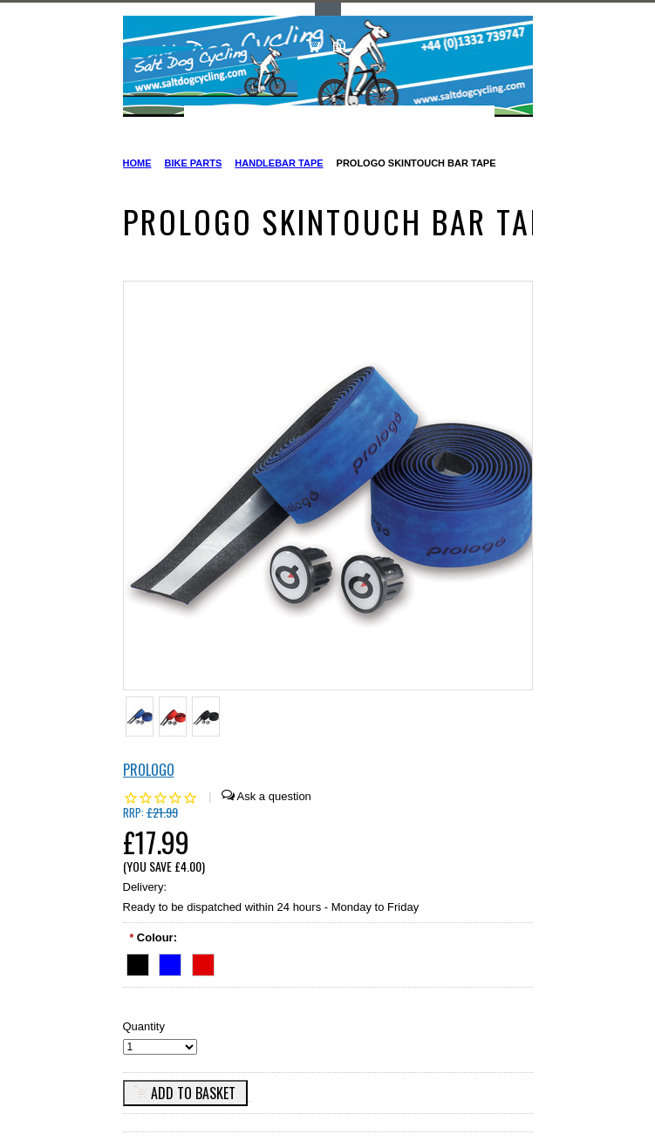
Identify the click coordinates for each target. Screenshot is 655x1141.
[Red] (203, 961)
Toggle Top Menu (328, 9)
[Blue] (170, 961)
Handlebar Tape (279, 163)
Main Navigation (138, 120)
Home (137, 163)
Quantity (144, 1026)
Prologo (148, 769)
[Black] (138, 961)
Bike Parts (193, 163)
